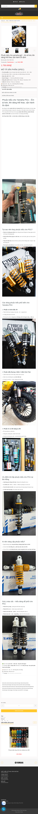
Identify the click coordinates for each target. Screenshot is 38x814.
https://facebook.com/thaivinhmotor (14, 86)
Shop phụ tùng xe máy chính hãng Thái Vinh (13, 802)
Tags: (2, 716)
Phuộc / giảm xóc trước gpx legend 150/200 (19, 750)
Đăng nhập (22, 1)
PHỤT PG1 (3, 717)
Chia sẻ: (3, 718)
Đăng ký (15, 1)
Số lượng (3, 702)
